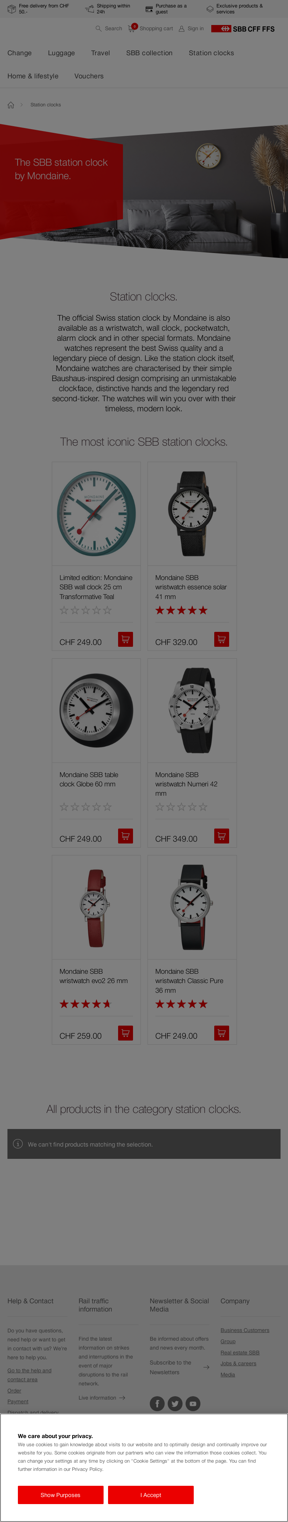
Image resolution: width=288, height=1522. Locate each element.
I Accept (150, 1495)
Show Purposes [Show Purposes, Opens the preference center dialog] (60, 1495)
